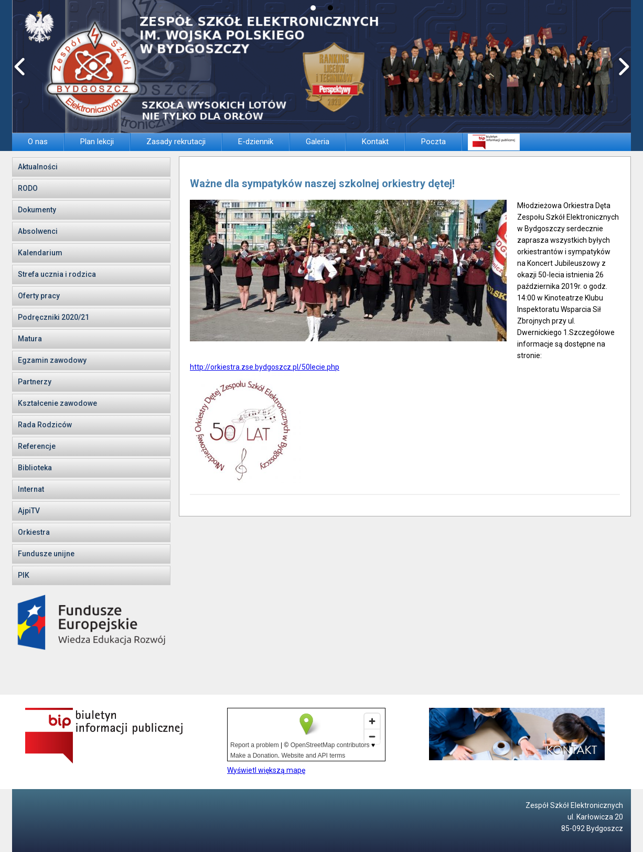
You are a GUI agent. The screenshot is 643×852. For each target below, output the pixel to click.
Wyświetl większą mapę (266, 770)
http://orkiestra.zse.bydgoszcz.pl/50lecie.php (264, 367)
